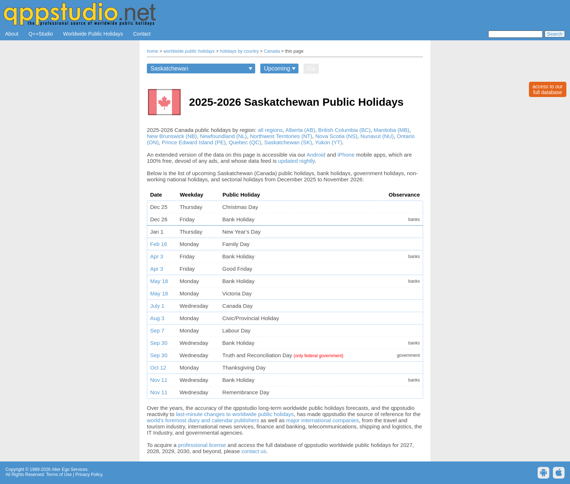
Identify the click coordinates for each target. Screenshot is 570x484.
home (152, 51)
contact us (253, 451)
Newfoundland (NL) (223, 136)
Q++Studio (41, 34)
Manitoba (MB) (391, 130)
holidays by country (239, 51)
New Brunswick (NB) (172, 136)
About (12, 34)
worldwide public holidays (189, 51)
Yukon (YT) (328, 142)
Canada (272, 51)
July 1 (157, 306)
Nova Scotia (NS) (336, 136)
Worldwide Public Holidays (93, 34)
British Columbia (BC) (344, 130)
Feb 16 (158, 244)
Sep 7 (157, 330)
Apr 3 (156, 256)
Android (315, 155)
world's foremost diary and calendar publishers (203, 420)
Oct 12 (158, 367)
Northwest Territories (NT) (281, 136)
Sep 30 (159, 343)
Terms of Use (59, 474)
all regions (270, 130)
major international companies (322, 420)
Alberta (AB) (300, 130)
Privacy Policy (88, 474)
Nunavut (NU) (377, 136)
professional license (202, 445)
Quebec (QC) (245, 142)
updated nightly (296, 161)
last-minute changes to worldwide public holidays (235, 414)
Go (311, 68)
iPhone (346, 155)
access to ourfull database (548, 89)
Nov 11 (159, 380)
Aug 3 (157, 318)
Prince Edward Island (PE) (194, 142)
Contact (141, 34)
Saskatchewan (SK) (288, 142)
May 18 (159, 281)
